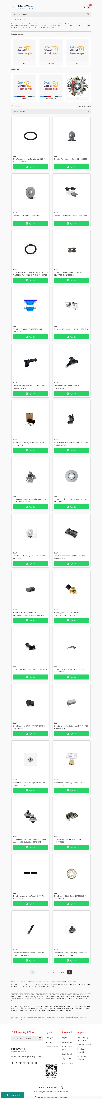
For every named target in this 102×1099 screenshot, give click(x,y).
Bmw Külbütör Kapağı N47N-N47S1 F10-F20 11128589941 (29, 443)
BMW (15, 156)
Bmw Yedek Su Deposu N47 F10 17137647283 (71, 329)
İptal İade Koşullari (81, 1050)
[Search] (51, 14)
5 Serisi (25, 20)
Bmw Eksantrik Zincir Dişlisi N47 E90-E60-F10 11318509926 (70, 897)
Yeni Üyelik (49, 1038)
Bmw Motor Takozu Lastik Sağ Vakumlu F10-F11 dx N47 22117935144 (71, 954)
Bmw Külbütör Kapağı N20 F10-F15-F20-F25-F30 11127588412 (70, 557)
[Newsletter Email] (27, 1038)
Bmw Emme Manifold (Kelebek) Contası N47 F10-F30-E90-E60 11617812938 (29, 954)
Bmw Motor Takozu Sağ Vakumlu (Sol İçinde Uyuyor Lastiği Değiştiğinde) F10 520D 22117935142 (29, 841)
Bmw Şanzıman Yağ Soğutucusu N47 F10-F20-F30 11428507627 (71, 727)
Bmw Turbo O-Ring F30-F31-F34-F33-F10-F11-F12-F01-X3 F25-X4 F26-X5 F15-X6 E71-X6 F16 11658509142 (30, 274)
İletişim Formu (66, 1042)
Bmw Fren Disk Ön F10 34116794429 (26, 216)
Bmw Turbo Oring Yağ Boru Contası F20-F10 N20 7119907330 (29, 160)
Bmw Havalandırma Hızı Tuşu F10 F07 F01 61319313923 (29, 897)
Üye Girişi (49, 1042)
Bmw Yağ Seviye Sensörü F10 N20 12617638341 (66, 387)
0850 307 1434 (66, 1063)
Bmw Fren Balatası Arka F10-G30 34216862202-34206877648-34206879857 (28, 613)
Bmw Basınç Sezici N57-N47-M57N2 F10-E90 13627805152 (29, 727)
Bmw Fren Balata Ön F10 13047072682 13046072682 (27, 330)
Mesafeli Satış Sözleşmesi (82, 1039)
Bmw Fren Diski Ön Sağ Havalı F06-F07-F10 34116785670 (29, 557)
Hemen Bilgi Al (13, 1095)
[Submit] (41, 1038)
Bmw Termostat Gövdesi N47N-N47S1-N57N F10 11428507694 (71, 443)
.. (57, 972)
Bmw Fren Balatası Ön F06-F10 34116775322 (71, 216)
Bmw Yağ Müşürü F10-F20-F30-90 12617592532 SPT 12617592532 (66, 613)
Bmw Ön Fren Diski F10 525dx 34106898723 (70, 159)
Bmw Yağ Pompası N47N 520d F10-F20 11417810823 (68, 840)
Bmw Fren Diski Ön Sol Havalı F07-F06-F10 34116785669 (70, 500)
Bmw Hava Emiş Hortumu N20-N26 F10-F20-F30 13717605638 (30, 387)
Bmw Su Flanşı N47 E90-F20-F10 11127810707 (30, 669)
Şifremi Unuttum (52, 1047)
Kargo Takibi (66, 1058)
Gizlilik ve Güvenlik (84, 1045)
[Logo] (25, 7)
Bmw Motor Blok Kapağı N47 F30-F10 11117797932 (68, 784)
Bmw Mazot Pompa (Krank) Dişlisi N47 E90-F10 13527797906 (29, 784)
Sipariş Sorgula (67, 1054)
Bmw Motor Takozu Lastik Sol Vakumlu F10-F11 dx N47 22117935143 (29, 500)
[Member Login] (84, 7)
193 (62, 972)
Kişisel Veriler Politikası (82, 1057)
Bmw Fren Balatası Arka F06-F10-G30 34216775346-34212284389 (68, 273)
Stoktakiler (18, 106)
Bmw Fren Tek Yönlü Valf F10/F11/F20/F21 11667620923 (70, 670)
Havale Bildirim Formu (67, 1048)
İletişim (64, 1038)
